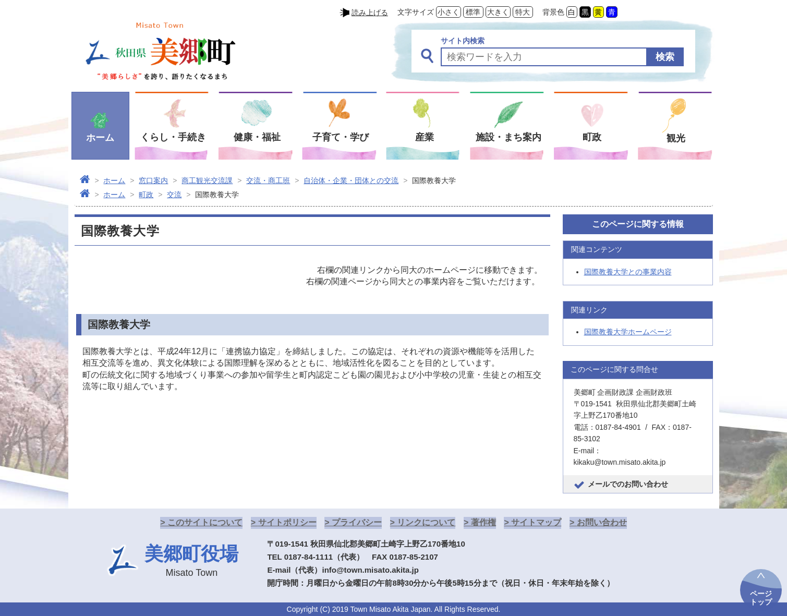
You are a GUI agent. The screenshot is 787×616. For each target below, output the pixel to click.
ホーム (114, 180)
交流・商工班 (268, 180)
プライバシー (357, 522)
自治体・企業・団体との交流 (351, 180)
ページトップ (761, 597)
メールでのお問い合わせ (628, 484)
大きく (498, 12)
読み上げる (370, 12)
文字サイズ (415, 12)
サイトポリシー (287, 522)
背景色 (553, 12)
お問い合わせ (602, 522)
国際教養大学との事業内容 (628, 272)
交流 (174, 194)
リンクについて (426, 522)
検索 (665, 57)
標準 (473, 12)
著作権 (483, 522)
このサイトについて (205, 522)
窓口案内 (153, 180)
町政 (146, 194)
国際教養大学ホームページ (628, 332)
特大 (522, 12)
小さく (448, 12)
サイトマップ (536, 522)
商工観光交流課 (207, 180)
